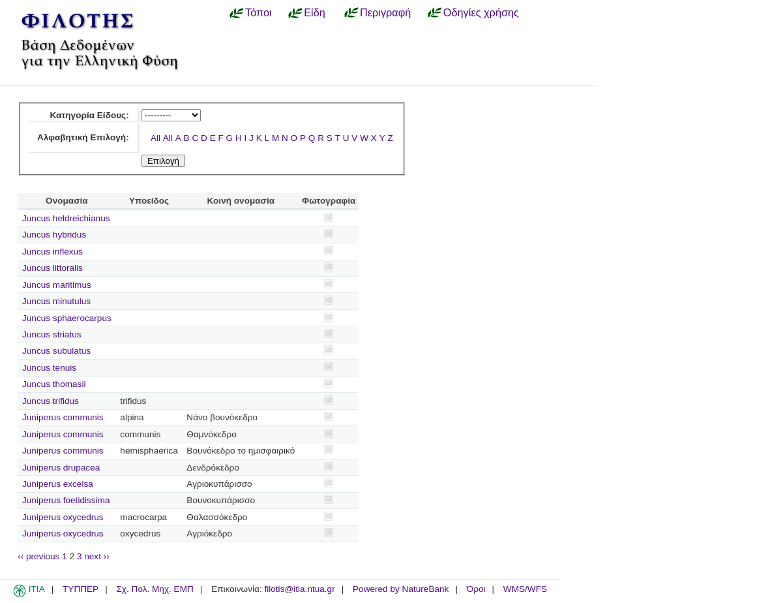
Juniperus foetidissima (66, 500)
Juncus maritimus (56, 285)
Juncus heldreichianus (66, 218)
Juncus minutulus (56, 301)
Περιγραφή (385, 12)
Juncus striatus (51, 334)
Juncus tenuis (49, 368)
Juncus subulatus (56, 351)
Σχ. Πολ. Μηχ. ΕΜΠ (154, 589)
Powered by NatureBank (401, 589)
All (155, 138)
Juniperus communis (63, 417)
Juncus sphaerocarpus (66, 318)
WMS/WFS (525, 589)
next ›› (97, 556)
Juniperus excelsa (57, 484)
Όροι (476, 589)
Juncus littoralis (52, 268)
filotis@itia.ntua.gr (299, 589)
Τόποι (258, 12)
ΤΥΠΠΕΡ (80, 589)
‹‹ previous (38, 556)
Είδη (314, 12)
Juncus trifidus (50, 401)
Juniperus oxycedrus (63, 517)
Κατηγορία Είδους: (89, 115)
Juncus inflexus (52, 251)
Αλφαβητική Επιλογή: (83, 137)
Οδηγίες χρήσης (481, 12)
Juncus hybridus (54, 235)
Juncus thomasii (53, 384)
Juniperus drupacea (61, 467)
